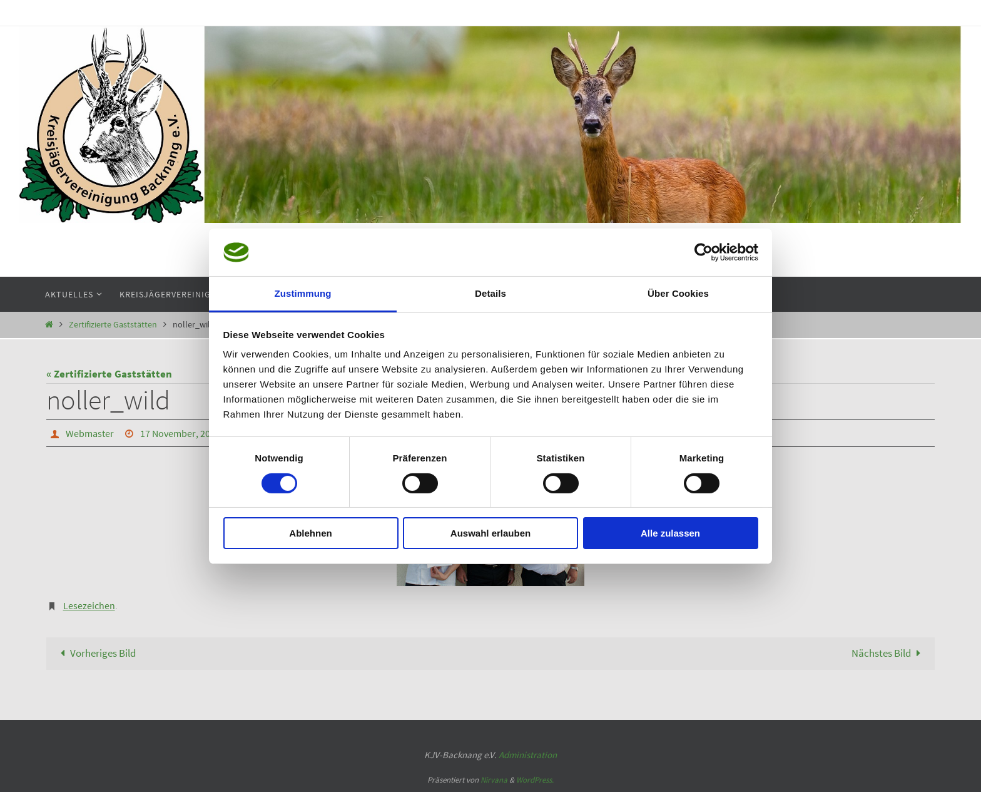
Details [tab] (490, 293)
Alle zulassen (670, 533)
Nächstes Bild (888, 653)
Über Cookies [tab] (678, 293)
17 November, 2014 (180, 433)
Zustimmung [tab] (303, 293)
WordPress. (535, 779)
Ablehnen (310, 533)
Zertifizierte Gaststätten (113, 324)
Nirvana (493, 779)
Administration (528, 755)
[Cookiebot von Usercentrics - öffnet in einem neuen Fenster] (703, 252)
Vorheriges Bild (95, 653)
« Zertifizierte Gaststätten (109, 374)
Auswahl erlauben (490, 533)
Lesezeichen (89, 605)
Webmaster (90, 433)
